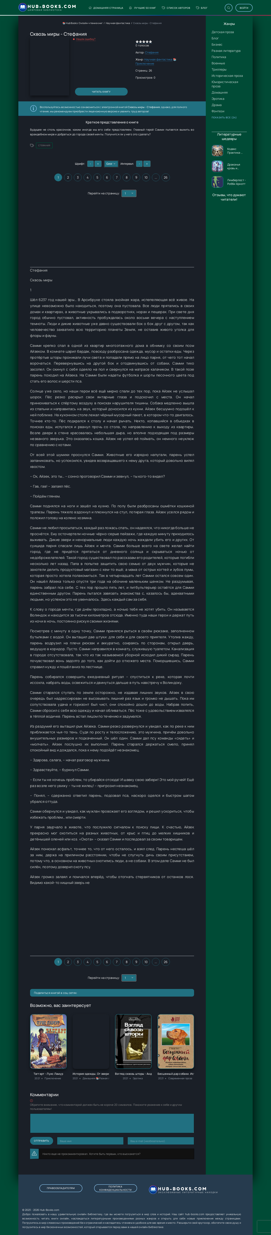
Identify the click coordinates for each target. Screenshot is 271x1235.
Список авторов (176, 8)
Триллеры (219, 69)
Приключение (145, 63)
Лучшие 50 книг (142, 8)
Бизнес (217, 44)
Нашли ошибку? (86, 39)
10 (146, 177)
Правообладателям (61, 1188)
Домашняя (220, 92)
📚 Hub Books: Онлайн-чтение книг (82, 23)
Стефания (152, 52)
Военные (218, 63)
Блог (202, 8)
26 (166, 177)
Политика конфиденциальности (115, 1188)
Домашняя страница (105, 8)
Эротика (218, 98)
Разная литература (226, 51)
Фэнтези (218, 111)
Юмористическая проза (225, 84)
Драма (217, 105)
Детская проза (223, 32)
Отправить (41, 1140)
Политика (219, 57)
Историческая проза (227, 75)
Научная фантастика (118, 23)
